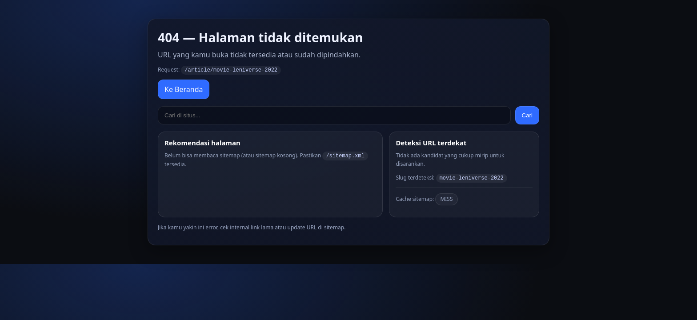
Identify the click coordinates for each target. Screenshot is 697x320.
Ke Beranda (183, 89)
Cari (527, 115)
